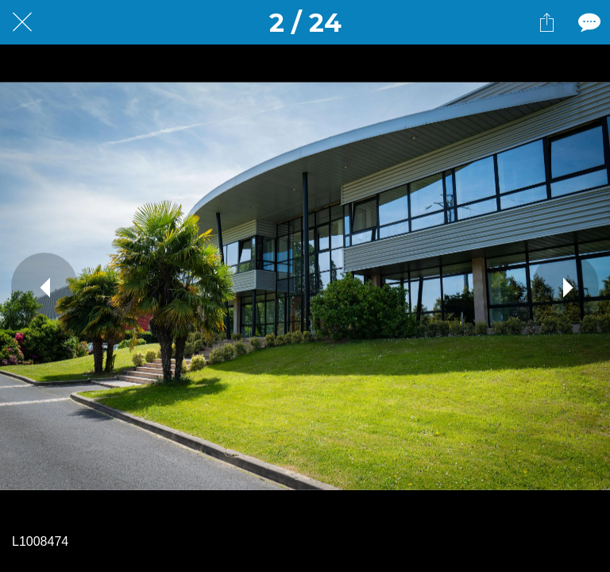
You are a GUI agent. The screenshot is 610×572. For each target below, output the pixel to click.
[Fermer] (22, 22)
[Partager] (546, 22)
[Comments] (588, 22)
